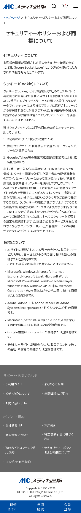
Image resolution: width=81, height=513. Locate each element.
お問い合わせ (14, 403)
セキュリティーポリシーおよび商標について (59, 449)
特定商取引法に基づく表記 (58, 436)
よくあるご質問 (54, 384)
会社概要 (11, 425)
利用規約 (50, 425)
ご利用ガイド (13, 384)
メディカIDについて (17, 393)
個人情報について (17, 435)
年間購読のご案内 (56, 393)
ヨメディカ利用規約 (18, 462)
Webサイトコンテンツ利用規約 (20, 449)
